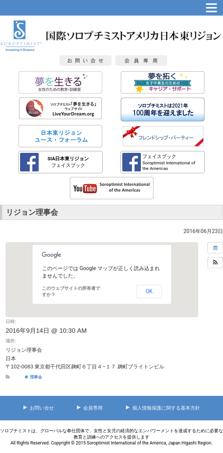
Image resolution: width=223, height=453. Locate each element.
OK (149, 291)
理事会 (33, 377)
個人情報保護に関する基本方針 (166, 408)
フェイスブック (68, 161)
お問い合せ (42, 408)
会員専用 (93, 408)
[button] (215, 262)
